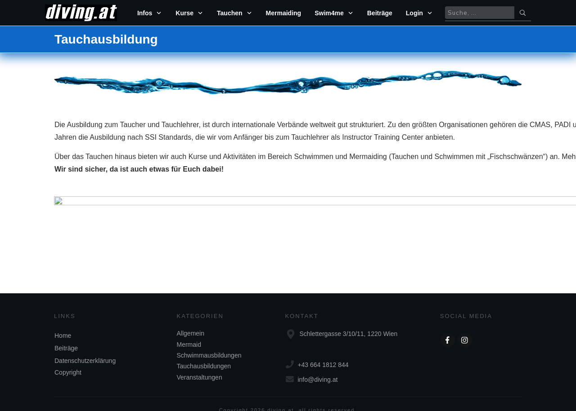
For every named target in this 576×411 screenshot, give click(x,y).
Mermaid (189, 332)
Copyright (67, 359)
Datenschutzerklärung (85, 348)
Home (62, 323)
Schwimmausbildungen (209, 342)
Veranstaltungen (199, 364)
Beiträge (66, 335)
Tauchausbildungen (204, 353)
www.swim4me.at (215, 194)
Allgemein (190, 320)
